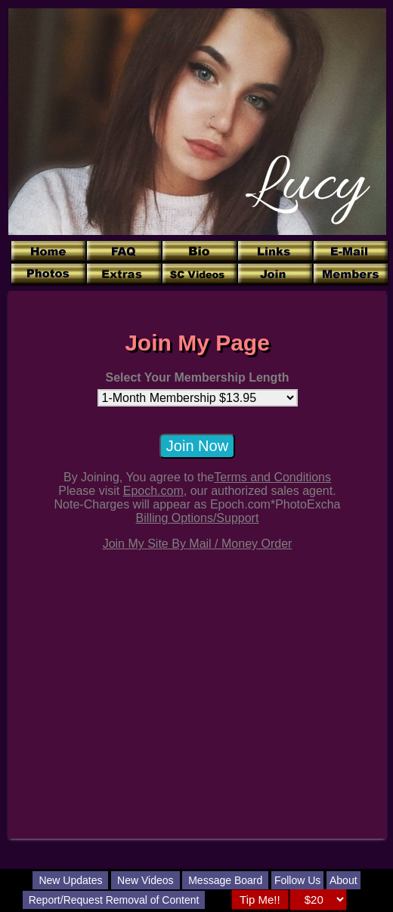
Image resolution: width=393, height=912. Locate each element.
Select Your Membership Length (197, 377)
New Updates (70, 880)
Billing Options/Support (197, 518)
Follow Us (297, 880)
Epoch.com (153, 490)
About (343, 880)
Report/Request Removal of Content (114, 900)
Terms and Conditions (272, 477)
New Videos (145, 880)
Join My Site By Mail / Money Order (197, 543)
